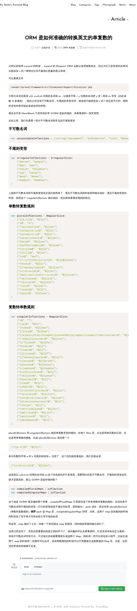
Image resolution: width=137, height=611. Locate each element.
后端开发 (46, 48)
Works (122, 5)
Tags (96, 5)
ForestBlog (102, 607)
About (132, 5)
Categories (85, 5)
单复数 (72, 48)
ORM (65, 48)
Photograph (109, 5)
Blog (73, 5)
